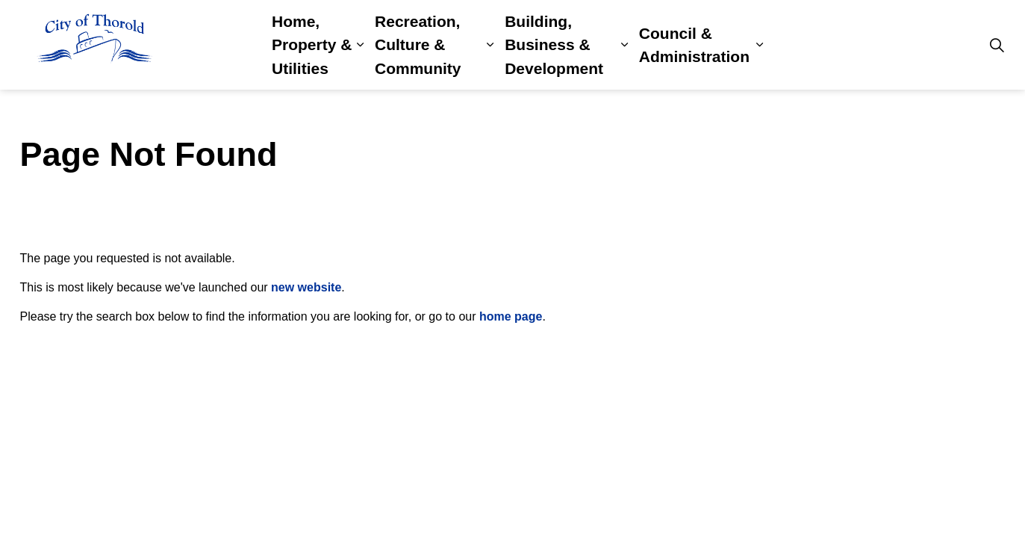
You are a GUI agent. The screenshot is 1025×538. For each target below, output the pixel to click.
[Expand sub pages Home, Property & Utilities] (360, 45)
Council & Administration (694, 45)
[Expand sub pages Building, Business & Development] (623, 45)
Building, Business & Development (554, 45)
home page (510, 316)
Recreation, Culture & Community (418, 45)
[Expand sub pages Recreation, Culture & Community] (490, 45)
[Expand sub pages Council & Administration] (759, 45)
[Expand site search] (997, 45)
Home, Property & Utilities (312, 45)
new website (306, 287)
